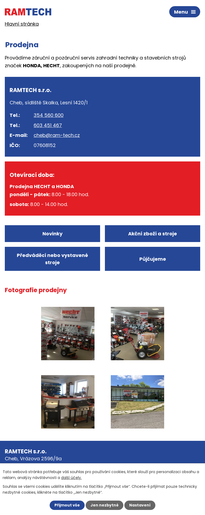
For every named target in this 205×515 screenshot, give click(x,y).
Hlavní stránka (22, 24)
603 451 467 (48, 125)
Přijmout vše (67, 505)
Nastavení (140, 505)
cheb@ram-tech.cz (57, 135)
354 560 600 (49, 115)
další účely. (71, 477)
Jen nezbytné (104, 505)
